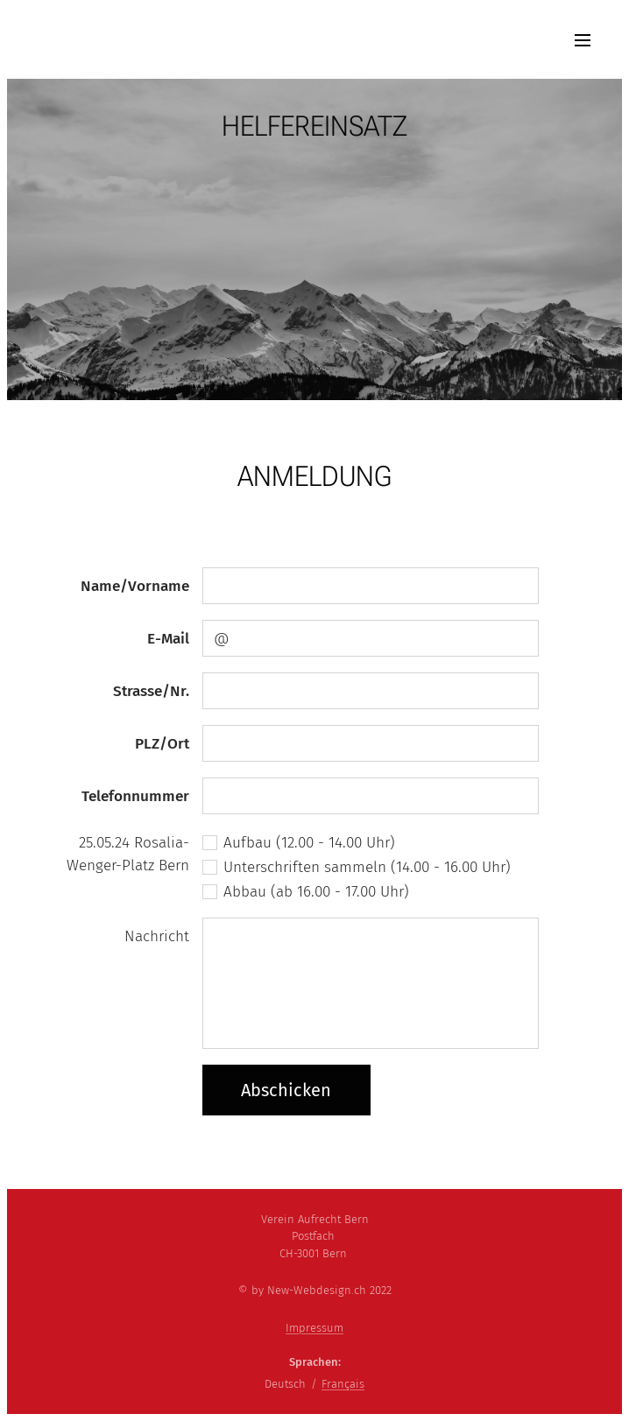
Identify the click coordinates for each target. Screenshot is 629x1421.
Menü (582, 40)
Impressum (314, 1327)
